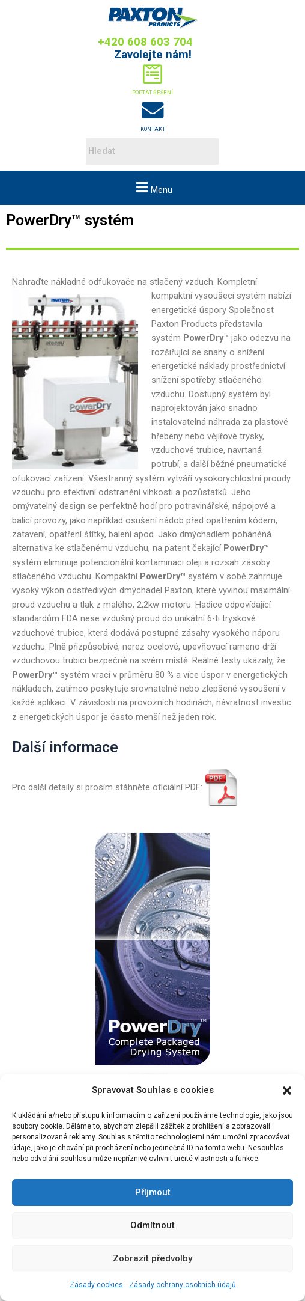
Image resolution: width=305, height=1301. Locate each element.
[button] (287, 1091)
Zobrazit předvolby (152, 1258)
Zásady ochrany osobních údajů (182, 1285)
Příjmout (153, 1192)
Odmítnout (152, 1225)
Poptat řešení (152, 93)
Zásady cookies (96, 1285)
